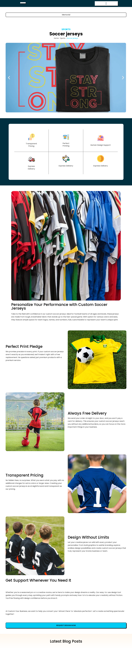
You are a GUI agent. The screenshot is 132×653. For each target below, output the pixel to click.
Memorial (66, 19)
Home (56, 42)
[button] (9, 82)
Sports (66, 33)
